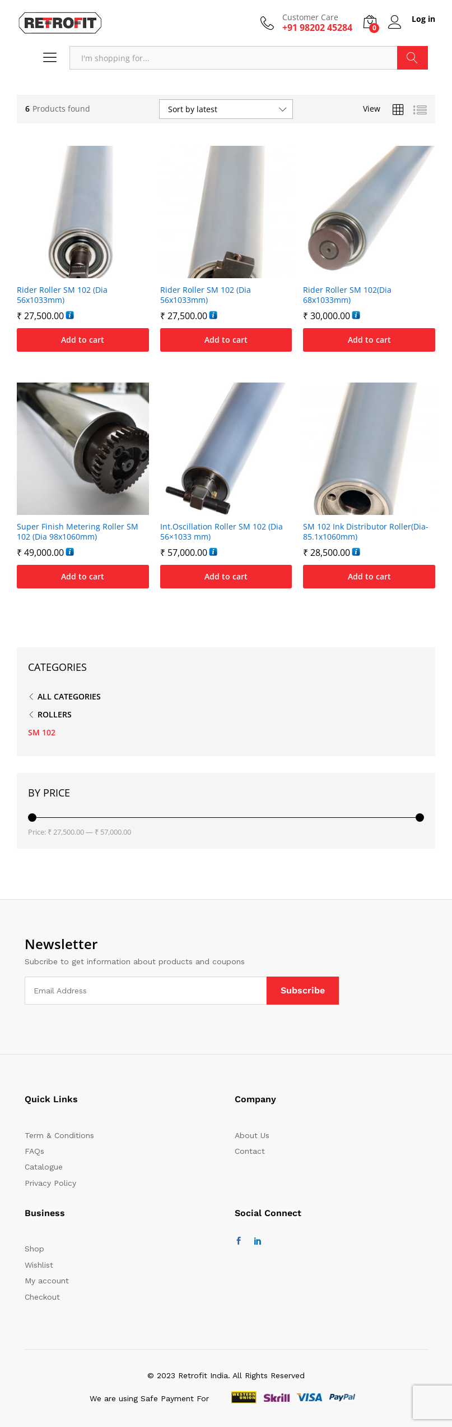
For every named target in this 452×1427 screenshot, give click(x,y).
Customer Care (310, 17)
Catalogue (44, 1166)
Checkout (42, 1296)
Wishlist (39, 1264)
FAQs (34, 1151)
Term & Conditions (59, 1135)
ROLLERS (55, 714)
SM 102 (41, 732)
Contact (250, 1151)
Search (412, 58)
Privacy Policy (50, 1183)
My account (47, 1280)
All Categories (69, 696)
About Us (252, 1135)
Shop (34, 1248)
